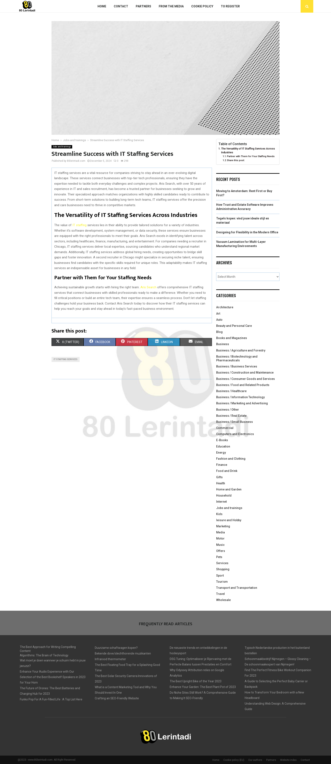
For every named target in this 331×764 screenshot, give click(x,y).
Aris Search (148, 287)
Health (220, 483)
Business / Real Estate (231, 415)
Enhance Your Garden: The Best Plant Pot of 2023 (203, 687)
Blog (219, 332)
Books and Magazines (231, 338)
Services (222, 563)
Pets (219, 557)
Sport (220, 575)
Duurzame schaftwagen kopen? (116, 647)
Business (222, 344)
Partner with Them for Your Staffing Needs (251, 156)
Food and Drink (226, 471)
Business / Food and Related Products (242, 385)
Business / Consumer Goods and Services (245, 379)
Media (220, 532)
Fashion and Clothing (231, 458)
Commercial (224, 428)
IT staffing (79, 225)
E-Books (222, 440)
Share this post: (236, 160)
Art (218, 313)
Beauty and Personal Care (234, 325)
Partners (143, 6)
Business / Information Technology (240, 397)
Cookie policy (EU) (233, 760)
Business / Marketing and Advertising (242, 403)
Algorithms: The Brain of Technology (44, 655)
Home (102, 6)
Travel (220, 594)
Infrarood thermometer (110, 659)
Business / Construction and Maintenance (245, 372)
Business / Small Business (234, 421)
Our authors (255, 760)
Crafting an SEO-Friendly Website (117, 698)
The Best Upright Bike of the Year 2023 (195, 681)
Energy (221, 452)
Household (224, 495)
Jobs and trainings (62, 147)
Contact (121, 6)
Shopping (222, 569)
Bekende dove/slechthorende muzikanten (123, 653)
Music (220, 544)
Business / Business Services (236, 366)
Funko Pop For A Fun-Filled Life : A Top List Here (51, 699)
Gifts (219, 477)
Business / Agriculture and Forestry (240, 350)
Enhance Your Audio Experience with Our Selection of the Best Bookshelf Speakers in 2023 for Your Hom (52, 677)
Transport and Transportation (236, 587)
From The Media (171, 6)
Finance (221, 464)
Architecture (224, 307)
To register (230, 6)
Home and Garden (228, 489)
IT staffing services (65, 359)
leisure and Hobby (228, 520)
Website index (288, 760)
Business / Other (227, 409)
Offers (220, 551)
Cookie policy (202, 6)
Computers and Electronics (235, 434)
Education (223, 446)
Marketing (223, 526)
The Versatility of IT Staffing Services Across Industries (248, 150)
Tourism (222, 581)
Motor (220, 538)
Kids (219, 514)
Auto (219, 319)
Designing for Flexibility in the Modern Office (247, 232)
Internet (221, 501)
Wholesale (223, 600)
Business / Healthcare (231, 391)
